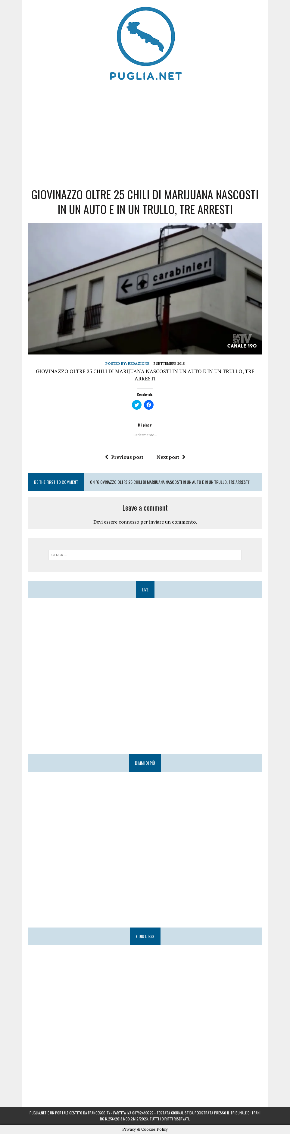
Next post (171, 457)
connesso (129, 521)
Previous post (124, 457)
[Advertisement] (145, 132)
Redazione (138, 363)
